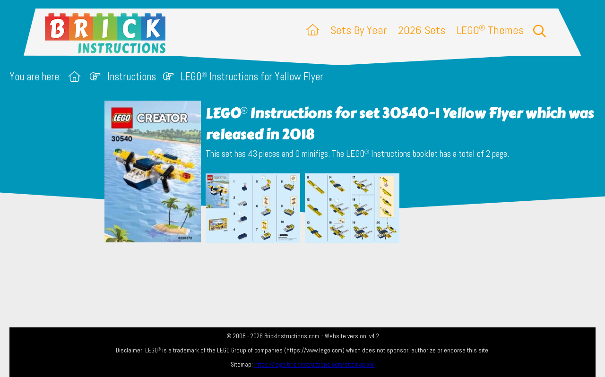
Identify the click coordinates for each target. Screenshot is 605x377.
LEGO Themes (490, 30)
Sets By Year (358, 30)
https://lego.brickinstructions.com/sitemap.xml (314, 364)
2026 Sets (421, 30)
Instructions (131, 77)
